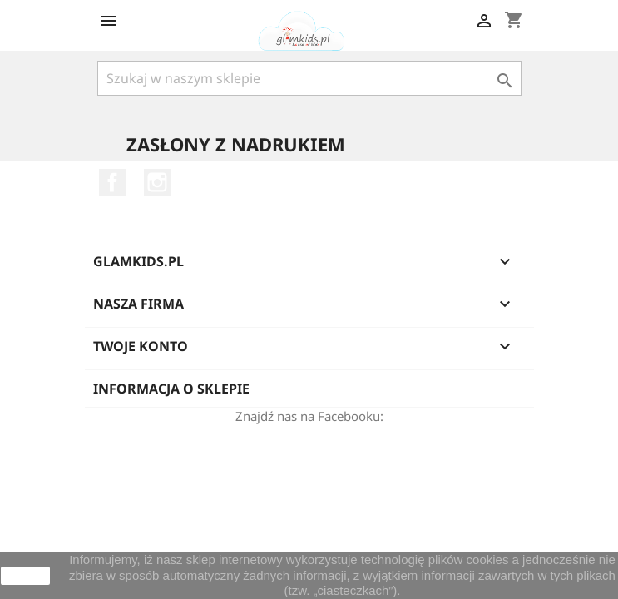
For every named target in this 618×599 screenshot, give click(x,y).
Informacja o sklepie (171, 388)
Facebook (112, 182)
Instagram (157, 182)
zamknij (25, 575)
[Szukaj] (309, 78)
